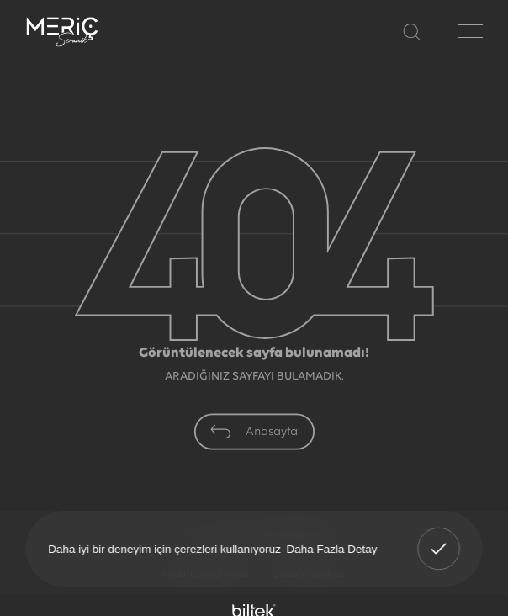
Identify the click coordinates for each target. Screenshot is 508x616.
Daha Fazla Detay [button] (332, 548)
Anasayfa (253, 431)
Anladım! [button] (439, 537)
